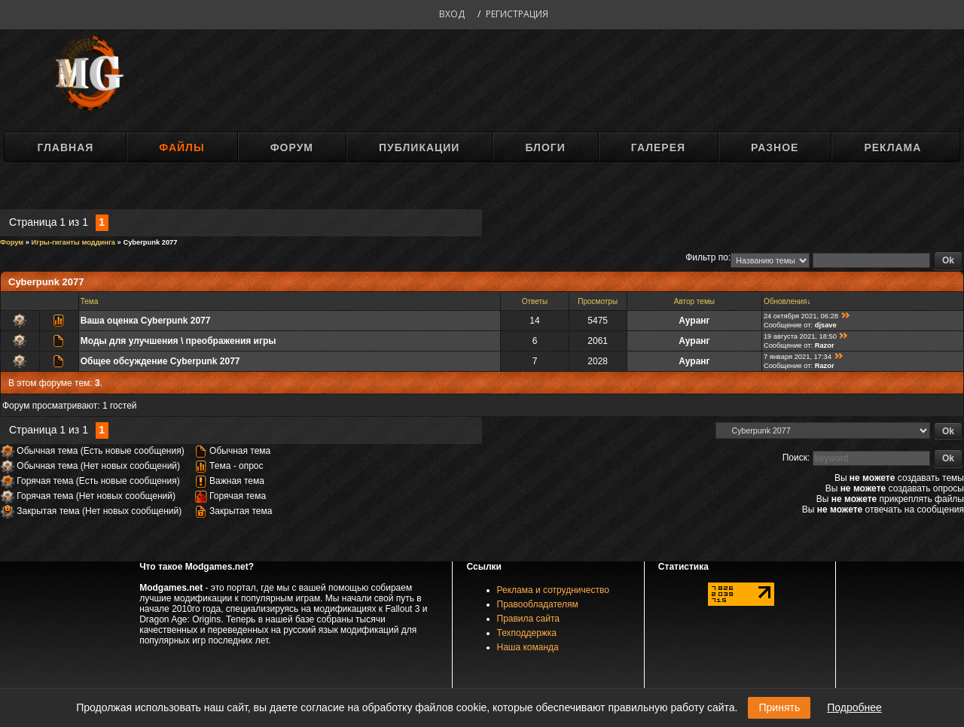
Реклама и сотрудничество (553, 590)
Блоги (545, 147)
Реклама (892, 147)
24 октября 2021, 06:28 (801, 316)
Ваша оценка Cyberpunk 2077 (146, 320)
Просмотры (598, 301)
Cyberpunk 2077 (150, 242)
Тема (90, 301)
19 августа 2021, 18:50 (800, 336)
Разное (774, 147)
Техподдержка (527, 633)
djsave (826, 325)
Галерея (658, 147)
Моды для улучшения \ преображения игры (178, 341)
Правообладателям (537, 604)
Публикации (419, 147)
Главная (65, 147)
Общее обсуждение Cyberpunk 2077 (160, 361)
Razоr (824, 345)
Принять (779, 707)
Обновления (785, 301)
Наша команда (528, 647)
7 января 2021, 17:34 (797, 356)
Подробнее (854, 707)
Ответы (535, 301)
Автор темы (694, 301)
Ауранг (694, 320)
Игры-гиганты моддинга (73, 242)
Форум (291, 147)
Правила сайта (528, 618)
